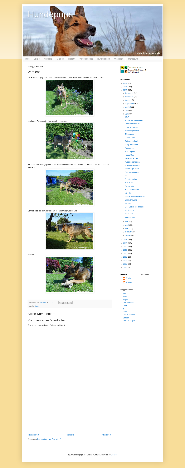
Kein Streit (129, 183)
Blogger (114, 455)
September (129, 104)
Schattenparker (131, 179)
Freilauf (71, 59)
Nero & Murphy (129, 315)
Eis (126, 176)
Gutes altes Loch (131, 141)
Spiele (37, 59)
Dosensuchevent (131, 127)
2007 (125, 260)
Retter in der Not (131, 158)
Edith (125, 306)
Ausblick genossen (132, 162)
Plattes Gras (130, 138)
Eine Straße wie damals (134, 207)
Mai (127, 221)
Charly (128, 278)
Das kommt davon (132, 172)
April (127, 225)
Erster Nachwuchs (132, 190)
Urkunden (118, 59)
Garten (36, 306)
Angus (125, 300)
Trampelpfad (130, 151)
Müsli (125, 312)
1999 (125, 264)
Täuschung (129, 134)
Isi (124, 309)
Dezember (129, 93)
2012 (125, 247)
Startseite (70, 435)
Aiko (124, 294)
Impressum (133, 59)
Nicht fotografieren (132, 131)
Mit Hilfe (128, 193)
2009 (125, 257)
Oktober (128, 100)
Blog (27, 59)
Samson (126, 318)
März (127, 228)
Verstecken (129, 210)
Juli (126, 111)
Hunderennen (103, 59)
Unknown (129, 282)
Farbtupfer (129, 214)
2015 (125, 90)
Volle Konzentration (132, 165)
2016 (125, 87)
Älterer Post (106, 435)
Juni (127, 114)
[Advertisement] (70, 411)
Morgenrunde (130, 217)
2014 (125, 240)
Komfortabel (129, 186)
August (128, 107)
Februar (128, 232)
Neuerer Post (34, 435)
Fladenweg (129, 148)
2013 (125, 243)
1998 (125, 267)
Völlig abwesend (131, 145)
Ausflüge (48, 59)
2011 (125, 250)
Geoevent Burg (131, 200)
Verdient (128, 203)
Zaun (127, 117)
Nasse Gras (129, 155)
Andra (125, 297)
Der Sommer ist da (132, 124)
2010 (125, 254)
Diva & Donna (128, 303)
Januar (128, 235)
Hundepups (50, 14)
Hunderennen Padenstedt (135, 196)
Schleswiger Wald (132, 169)
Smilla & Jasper (129, 321)
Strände (60, 59)
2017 (125, 83)
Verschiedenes (86, 59)
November (129, 97)
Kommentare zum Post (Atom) (49, 439)
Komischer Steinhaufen (134, 120)
